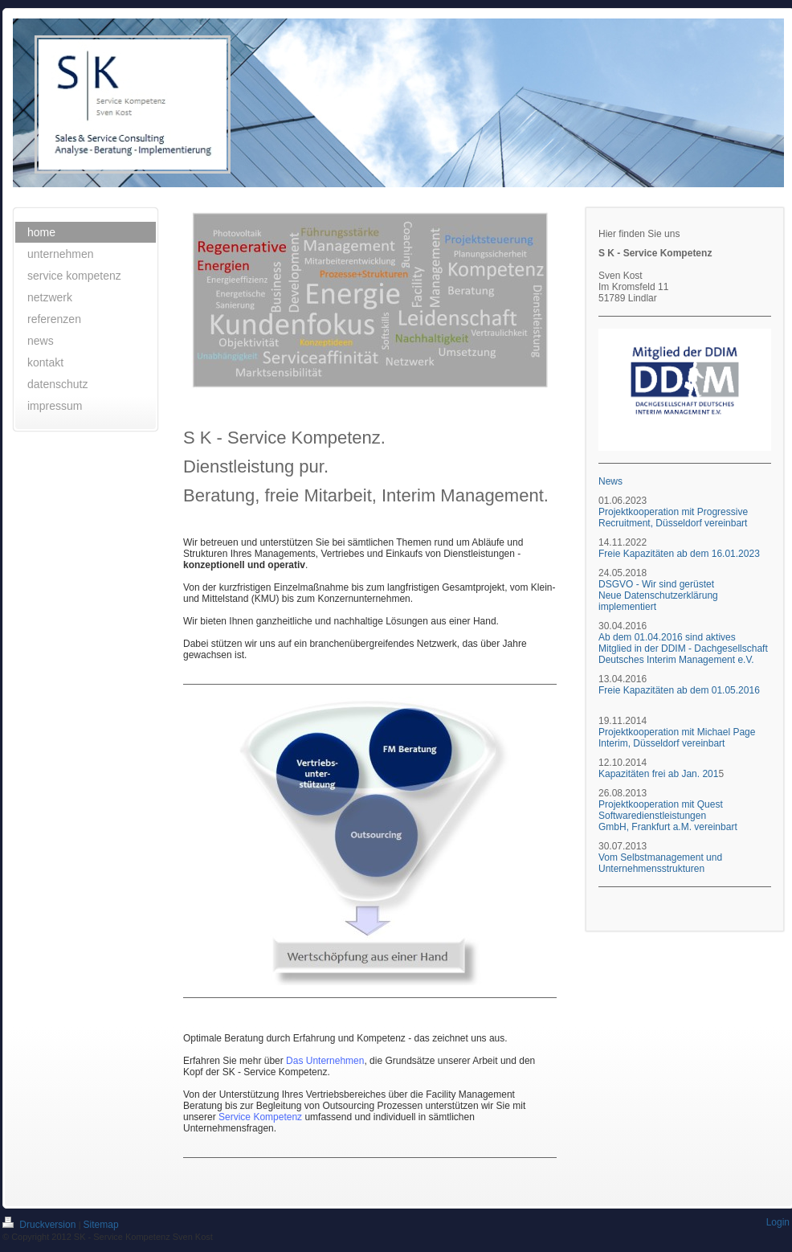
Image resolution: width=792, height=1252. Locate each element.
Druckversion (40, 1224)
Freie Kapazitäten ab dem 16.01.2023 (680, 553)
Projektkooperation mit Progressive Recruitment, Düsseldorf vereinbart (673, 517)
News (610, 481)
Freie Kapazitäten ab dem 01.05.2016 (679, 690)
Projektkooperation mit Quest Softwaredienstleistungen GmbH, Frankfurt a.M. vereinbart (667, 816)
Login (778, 1222)
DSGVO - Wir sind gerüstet (656, 584)
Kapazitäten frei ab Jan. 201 (658, 773)
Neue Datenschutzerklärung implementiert (658, 601)
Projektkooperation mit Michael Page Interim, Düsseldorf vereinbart (676, 737)
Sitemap (101, 1224)
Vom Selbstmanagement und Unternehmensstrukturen (660, 863)
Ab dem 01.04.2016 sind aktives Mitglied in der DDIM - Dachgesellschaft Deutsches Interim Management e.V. (683, 648)
